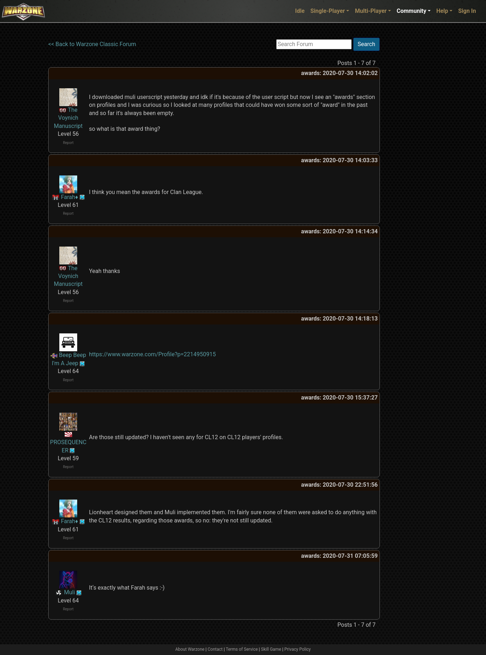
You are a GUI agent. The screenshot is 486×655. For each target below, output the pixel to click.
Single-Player (327, 11)
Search (366, 44)
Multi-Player (371, 11)
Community (411, 11)
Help (442, 11)
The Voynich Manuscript (68, 117)
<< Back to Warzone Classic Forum (92, 44)
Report (68, 143)
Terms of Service (242, 649)
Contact (215, 649)
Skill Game (271, 649)
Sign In (467, 11)
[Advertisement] (409, 145)
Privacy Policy (297, 649)
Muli (69, 592)
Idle (300, 11)
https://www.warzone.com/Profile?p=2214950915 (152, 354)
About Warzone (189, 649)
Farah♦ (69, 197)
